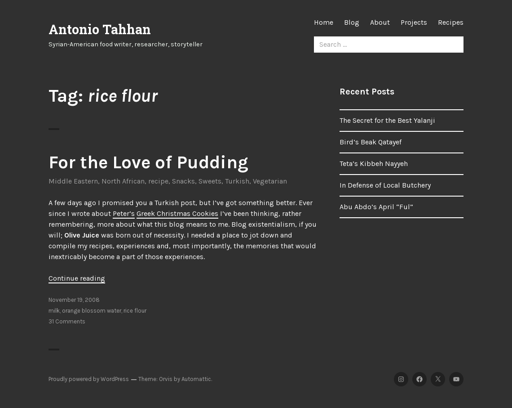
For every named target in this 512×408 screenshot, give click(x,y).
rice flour (135, 310)
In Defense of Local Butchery (385, 185)
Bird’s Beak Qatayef (371, 142)
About (380, 22)
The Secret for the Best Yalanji (387, 120)
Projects (414, 22)
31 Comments (67, 321)
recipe (158, 181)
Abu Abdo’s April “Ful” (376, 206)
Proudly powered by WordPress (89, 379)
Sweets (210, 181)
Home (323, 22)
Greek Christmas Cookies (177, 213)
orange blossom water (91, 310)
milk (54, 310)
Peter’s (124, 213)
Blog (351, 22)
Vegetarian (270, 181)
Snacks (183, 181)
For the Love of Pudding (148, 162)
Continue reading (77, 278)
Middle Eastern (73, 181)
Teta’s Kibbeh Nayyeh (374, 163)
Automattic (196, 379)
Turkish (237, 181)
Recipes (450, 22)
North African (123, 181)
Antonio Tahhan (100, 29)
